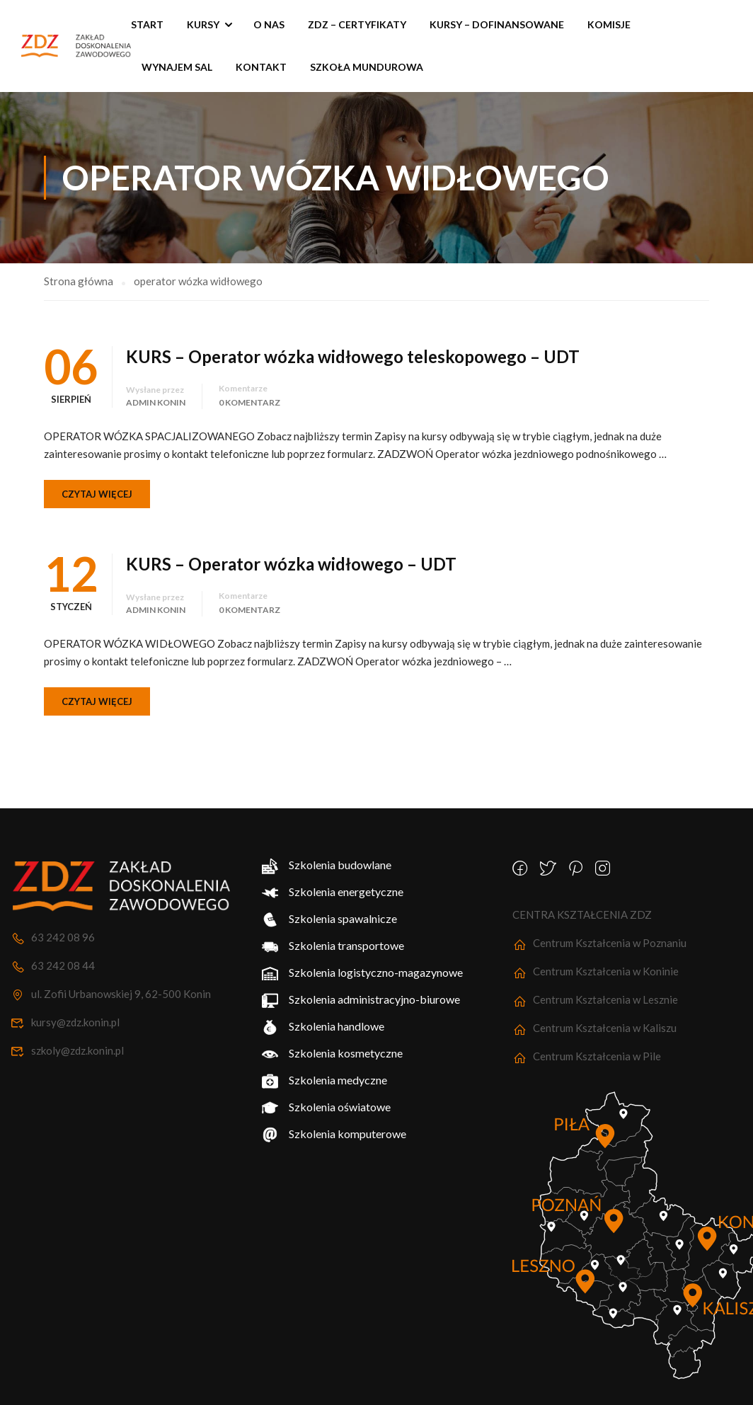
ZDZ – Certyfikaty (357, 24)
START (147, 24)
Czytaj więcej (97, 487)
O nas (268, 24)
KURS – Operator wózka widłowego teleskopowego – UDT (353, 349)
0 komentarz (249, 395)
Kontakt (261, 67)
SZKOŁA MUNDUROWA (366, 67)
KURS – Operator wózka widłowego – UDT (291, 556)
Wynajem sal (177, 67)
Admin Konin (155, 395)
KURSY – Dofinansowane (497, 24)
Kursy (203, 24)
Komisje (609, 24)
